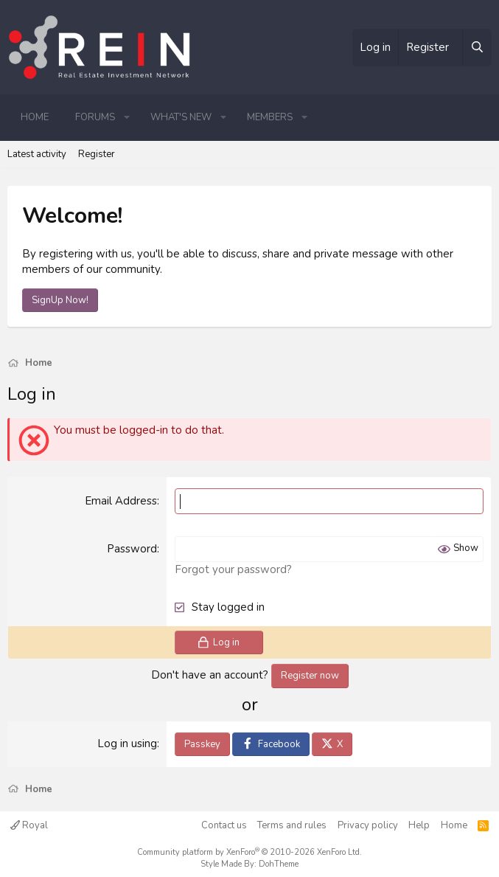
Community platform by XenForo (249, 852)
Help (419, 825)
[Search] (477, 47)
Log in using (127, 743)
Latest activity (36, 154)
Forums (95, 117)
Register (96, 154)
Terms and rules (292, 825)
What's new (181, 117)
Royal (29, 825)
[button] (126, 117)
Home (35, 117)
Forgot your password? (233, 569)
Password (132, 548)
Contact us (224, 825)
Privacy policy (368, 825)
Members (270, 117)
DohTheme (279, 864)
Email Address (121, 500)
